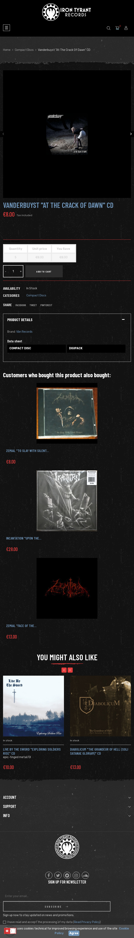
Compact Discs (36, 295)
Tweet (33, 305)
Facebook (20, 305)
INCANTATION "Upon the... (23, 538)
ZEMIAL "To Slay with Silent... (27, 450)
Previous (3, 134)
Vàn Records (24, 331)
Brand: (11, 331)
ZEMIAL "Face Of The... (21, 625)
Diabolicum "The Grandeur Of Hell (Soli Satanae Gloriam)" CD (99, 751)
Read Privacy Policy (87, 912)
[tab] (67, 320)
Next (131, 134)
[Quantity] (13, 271)
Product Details (19, 320)
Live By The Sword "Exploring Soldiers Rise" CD (32, 751)
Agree (73, 933)
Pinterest (46, 305)
